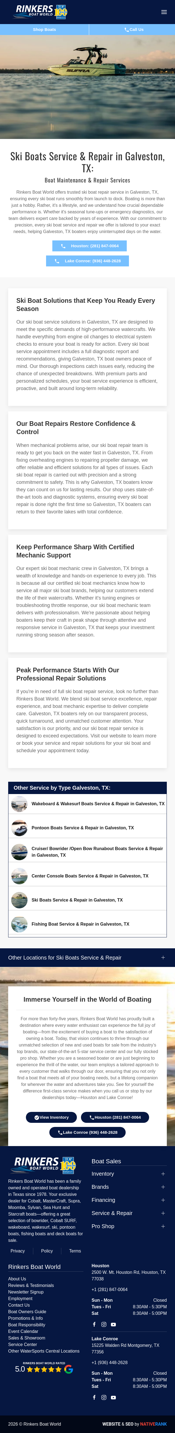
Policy (47, 1251)
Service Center (22, 1344)
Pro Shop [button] (103, 1226)
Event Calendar (23, 1331)
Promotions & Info (25, 1318)
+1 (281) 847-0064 (110, 1289)
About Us (17, 1279)
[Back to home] (42, 12)
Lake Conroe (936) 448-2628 (87, 1132)
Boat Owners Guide (27, 1311)
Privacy (18, 1251)
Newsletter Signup (26, 1292)
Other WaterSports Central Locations (44, 1351)
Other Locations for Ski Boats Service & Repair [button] (65, 958)
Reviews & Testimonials (31, 1285)
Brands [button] (100, 1187)
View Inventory (51, 1117)
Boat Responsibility (26, 1324)
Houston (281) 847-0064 (115, 1117)
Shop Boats (44, 29)
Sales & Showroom (26, 1338)
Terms (75, 1251)
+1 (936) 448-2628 (110, 1362)
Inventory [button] (103, 1174)
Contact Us (19, 1305)
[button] (164, 12)
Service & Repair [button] (112, 1213)
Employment (20, 1298)
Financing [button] (103, 1200)
